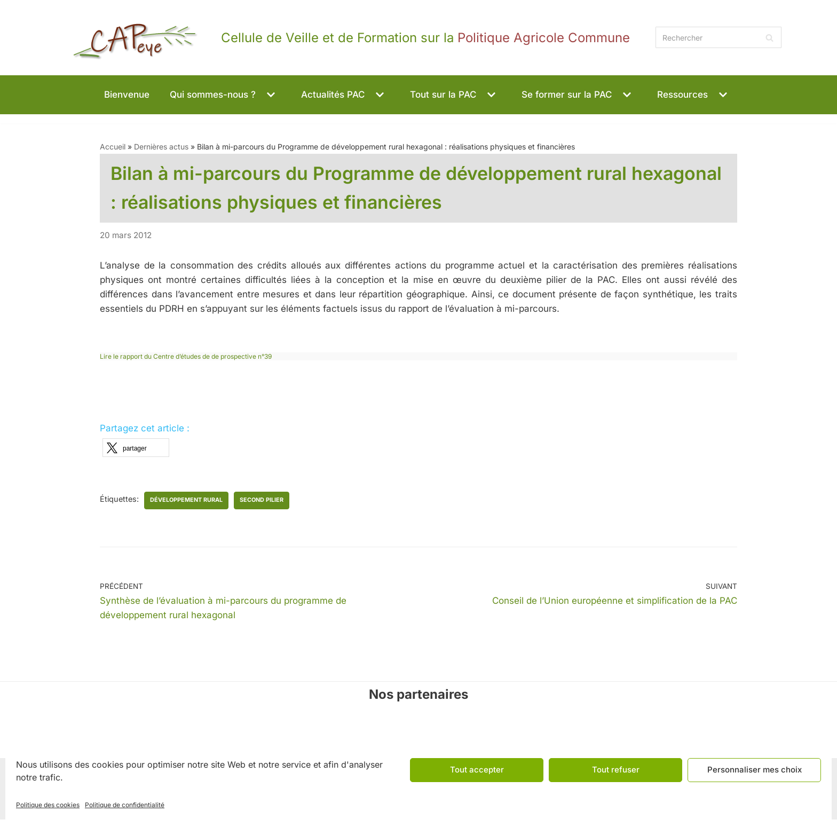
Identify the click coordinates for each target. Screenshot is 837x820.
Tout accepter (477, 769)
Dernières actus (161, 146)
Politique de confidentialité (124, 805)
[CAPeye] (343, 37)
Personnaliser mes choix (754, 769)
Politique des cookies (48, 805)
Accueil (112, 146)
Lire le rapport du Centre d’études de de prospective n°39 (186, 356)
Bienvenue (126, 94)
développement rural (187, 500)
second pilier (262, 500)
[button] (269, 95)
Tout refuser (615, 769)
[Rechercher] (718, 37)
